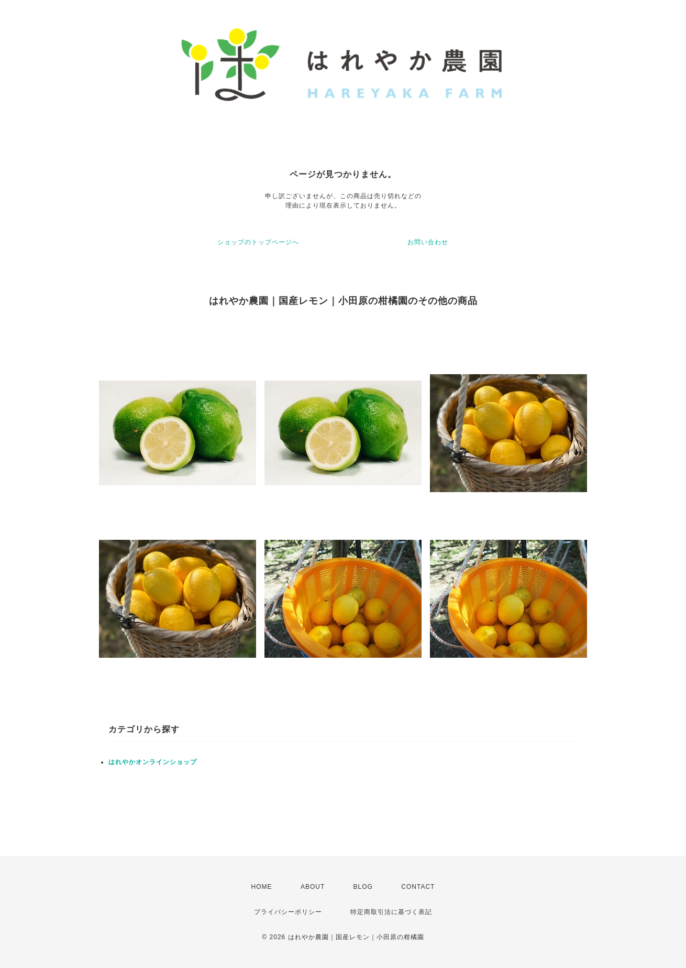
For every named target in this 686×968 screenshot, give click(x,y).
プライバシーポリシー (288, 912)
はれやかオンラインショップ (152, 762)
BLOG (363, 886)
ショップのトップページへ (258, 242)
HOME (261, 886)
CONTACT (418, 886)
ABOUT (313, 886)
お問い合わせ (427, 242)
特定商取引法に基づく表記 (391, 912)
